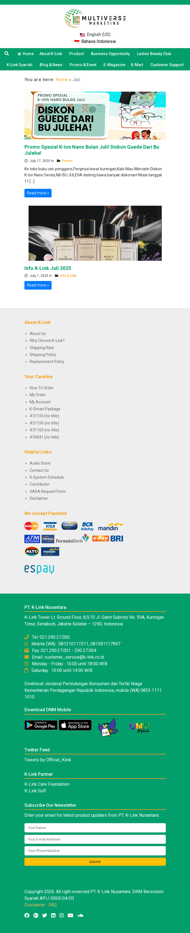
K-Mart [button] (138, 65)
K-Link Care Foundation (46, 784)
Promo (67, 161)
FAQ (53, 905)
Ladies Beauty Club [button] (155, 53)
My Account (40, 402)
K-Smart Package (45, 409)
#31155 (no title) (44, 416)
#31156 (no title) (44, 423)
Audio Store (40, 463)
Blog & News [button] (52, 65)
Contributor (40, 484)
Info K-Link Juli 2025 (47, 268)
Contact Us (39, 470)
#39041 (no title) (44, 437)
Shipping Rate (42, 348)
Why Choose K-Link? (47, 340)
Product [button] (77, 53)
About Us (38, 333)
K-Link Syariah (20, 65)
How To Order (42, 388)
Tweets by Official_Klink (47, 759)
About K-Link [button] (51, 53)
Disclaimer (39, 498)
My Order (38, 395)
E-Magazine (114, 65)
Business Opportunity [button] (111, 53)
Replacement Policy (47, 361)
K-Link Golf (35, 790)
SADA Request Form (48, 491)
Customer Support (167, 65)
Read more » (38, 193)
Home (28, 53)
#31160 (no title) (44, 430)
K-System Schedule (47, 477)
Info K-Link (68, 276)
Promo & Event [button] (84, 65)
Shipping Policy (43, 354)
